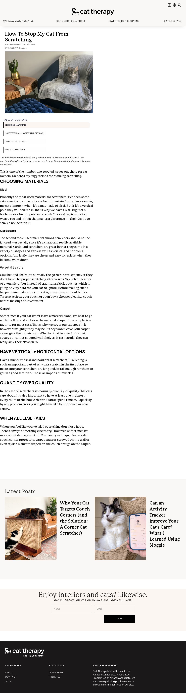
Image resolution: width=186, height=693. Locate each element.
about (9, 672)
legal (9, 681)
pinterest (55, 676)
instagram (56, 672)
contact (11, 676)
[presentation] (76, 621)
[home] (93, 12)
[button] (70, 21)
